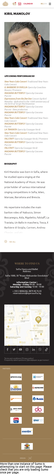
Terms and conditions (12, 358)
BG (42, 4)
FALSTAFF (9, 138)
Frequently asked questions (15, 360)
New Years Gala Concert (15, 81)
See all (12, 242)
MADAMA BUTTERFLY (14, 93)
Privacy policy (27, 358)
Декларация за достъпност (38, 360)
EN (45, 4)
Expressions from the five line (18, 98)
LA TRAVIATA (10, 129)
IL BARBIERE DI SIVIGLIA (15, 87)
